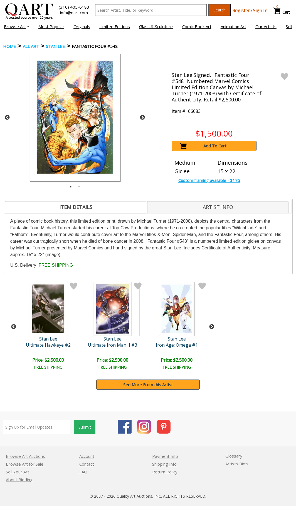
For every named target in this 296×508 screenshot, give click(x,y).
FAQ (83, 472)
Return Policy (164, 472)
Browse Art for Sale (24, 464)
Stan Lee (55, 46)
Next (142, 117)
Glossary (233, 456)
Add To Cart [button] (214, 146)
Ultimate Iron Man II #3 (112, 345)
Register (241, 11)
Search (219, 10)
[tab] (76, 207)
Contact (86, 464)
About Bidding (19, 479)
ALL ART (31, 46)
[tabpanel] (75, 117)
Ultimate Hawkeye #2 (48, 345)
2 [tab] (79, 186)
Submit (84, 427)
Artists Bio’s (236, 463)
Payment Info (165, 456)
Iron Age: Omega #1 (177, 345)
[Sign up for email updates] (36, 427)
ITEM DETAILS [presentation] (75, 207)
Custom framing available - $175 (209, 180)
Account (86, 456)
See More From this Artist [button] (148, 384)
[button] (16, 26)
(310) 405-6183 (74, 7)
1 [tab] (70, 186)
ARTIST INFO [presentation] (218, 207)
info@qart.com (74, 12)
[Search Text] (150, 10)
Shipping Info (164, 464)
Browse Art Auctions (25, 456)
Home (9, 46)
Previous (7, 117)
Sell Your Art (17, 472)
